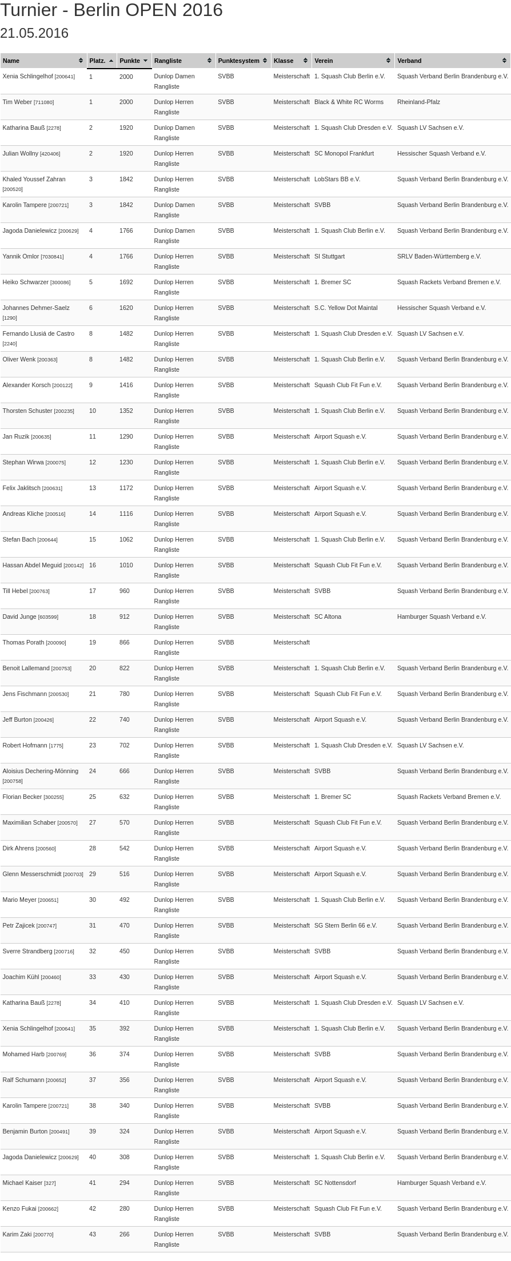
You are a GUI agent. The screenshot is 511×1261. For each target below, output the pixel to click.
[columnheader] (44, 61)
